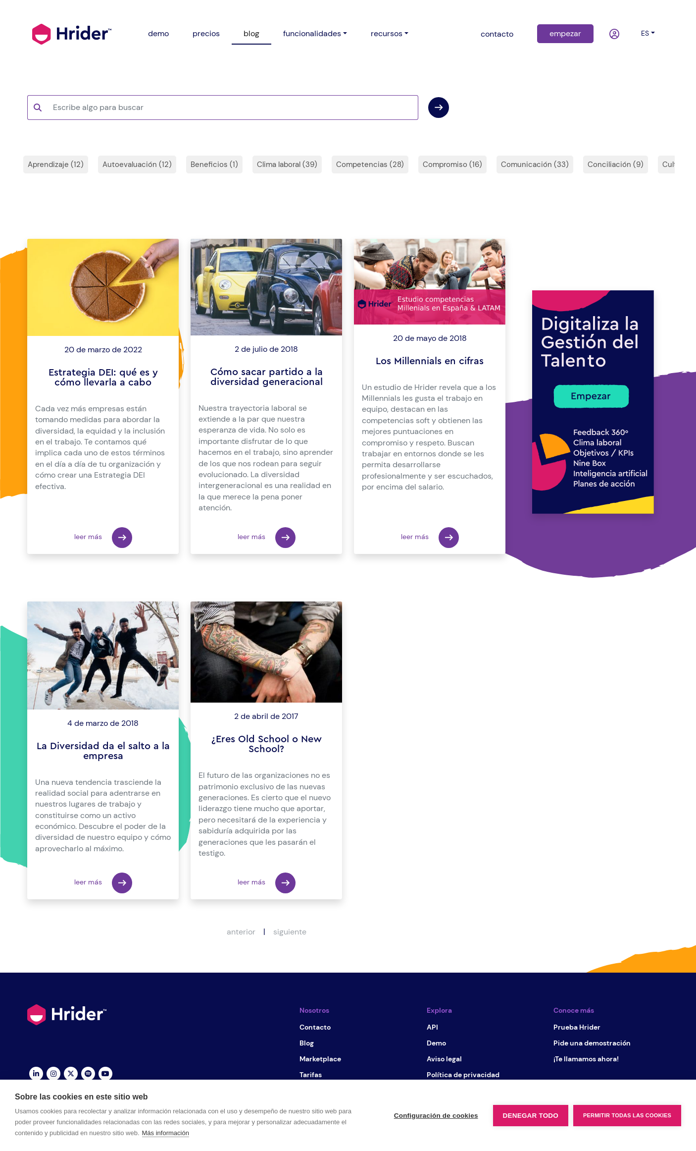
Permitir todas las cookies (627, 1115)
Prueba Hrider (576, 1027)
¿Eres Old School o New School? (266, 744)
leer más (103, 537)
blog (251, 33)
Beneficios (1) (214, 164)
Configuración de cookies (436, 1115)
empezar (565, 33)
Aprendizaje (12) (56, 164)
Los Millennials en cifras (430, 361)
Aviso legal (444, 1058)
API (432, 1027)
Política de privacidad (463, 1074)
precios (206, 33)
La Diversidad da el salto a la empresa (103, 751)
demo (158, 33)
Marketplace (320, 1058)
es (645, 33)
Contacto (315, 1027)
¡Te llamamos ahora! (586, 1058)
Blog (306, 1043)
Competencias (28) (370, 164)
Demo (436, 1043)
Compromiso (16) (452, 164)
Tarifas (310, 1074)
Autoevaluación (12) (137, 164)
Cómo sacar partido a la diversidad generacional (266, 377)
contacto (497, 34)
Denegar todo (530, 1115)
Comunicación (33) (535, 164)
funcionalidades (312, 33)
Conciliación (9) (616, 164)
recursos (386, 33)
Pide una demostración (592, 1043)
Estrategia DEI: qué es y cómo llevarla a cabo (103, 377)
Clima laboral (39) (287, 164)
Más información (165, 1133)
